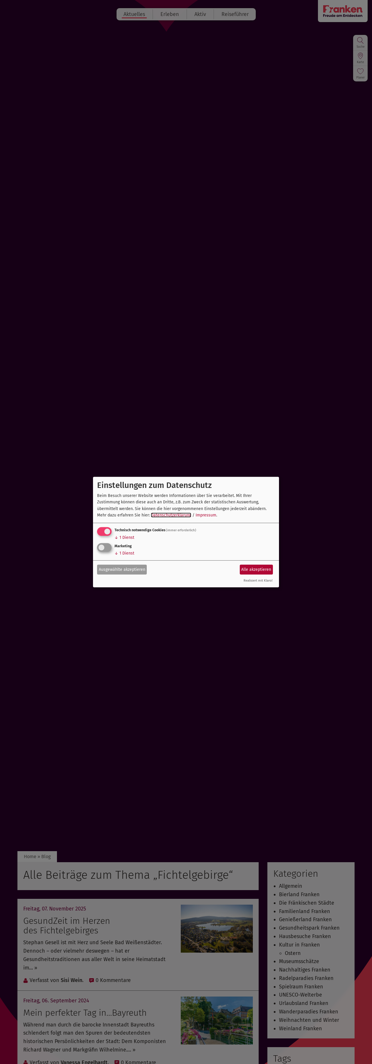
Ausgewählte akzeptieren (122, 569)
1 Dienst (124, 537)
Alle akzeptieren (256, 569)
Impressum (206, 515)
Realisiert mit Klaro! (258, 580)
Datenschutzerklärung (171, 515)
